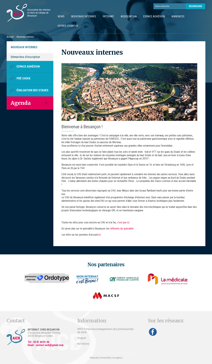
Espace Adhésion (154, 16)
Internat (108, 16)
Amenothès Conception (111, 357)
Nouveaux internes (83, 16)
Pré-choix (23, 78)
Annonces (178, 16)
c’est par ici (123, 222)
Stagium (81, 338)
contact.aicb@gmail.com (49, 345)
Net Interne (83, 343)
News (61, 16)
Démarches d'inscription (25, 57)
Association (128, 16)
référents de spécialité (121, 228)
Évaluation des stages (32, 90)
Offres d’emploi (68, 25)
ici (99, 234)
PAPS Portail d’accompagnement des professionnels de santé (105, 331)
